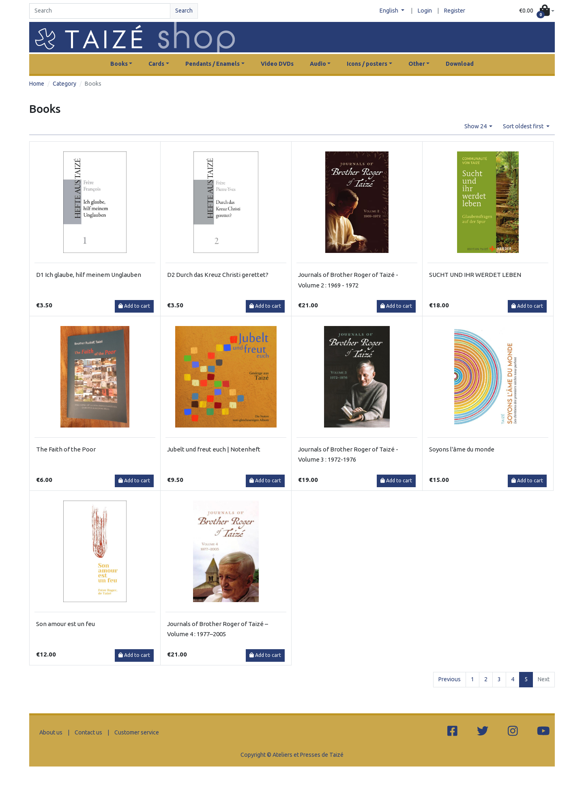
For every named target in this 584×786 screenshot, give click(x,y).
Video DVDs (277, 63)
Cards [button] (156, 63)
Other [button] (416, 63)
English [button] (389, 10)
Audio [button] (318, 63)
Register (454, 10)
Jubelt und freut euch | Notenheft (213, 449)
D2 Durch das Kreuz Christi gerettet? (217, 274)
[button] (537, 11)
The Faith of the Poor (66, 449)
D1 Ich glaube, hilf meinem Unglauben (88, 274)
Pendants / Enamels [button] (212, 63)
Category (64, 83)
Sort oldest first (524, 126)
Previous (449, 679)
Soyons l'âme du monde (461, 449)
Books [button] (119, 63)
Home (36, 83)
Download (460, 63)
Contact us (88, 732)
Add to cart (134, 306)
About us (50, 732)
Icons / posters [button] (367, 63)
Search (184, 10)
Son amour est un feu (65, 623)
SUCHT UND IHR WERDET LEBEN (475, 274)
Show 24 (476, 126)
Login (425, 10)
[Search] (99, 11)
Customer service (136, 732)
